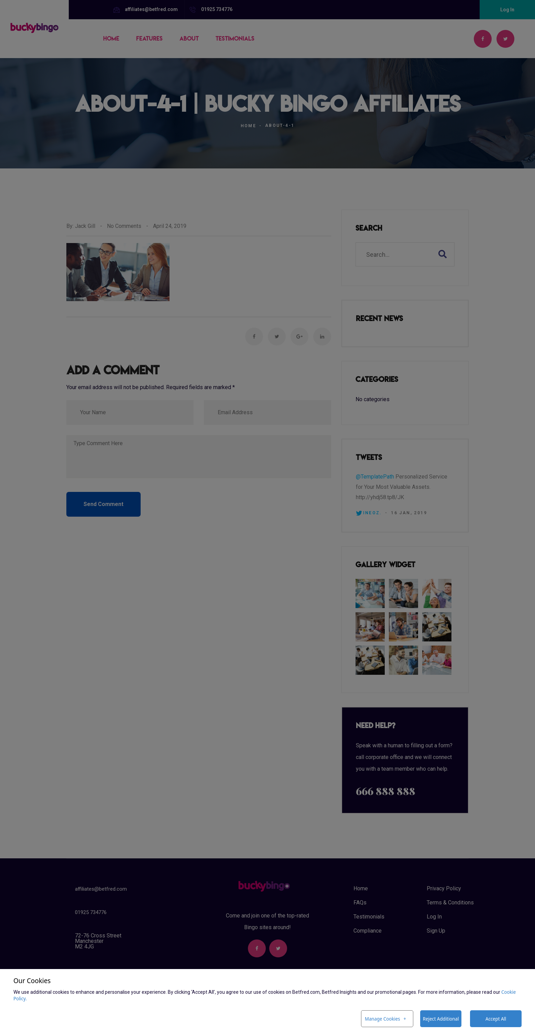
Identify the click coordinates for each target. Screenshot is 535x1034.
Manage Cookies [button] (382, 1018)
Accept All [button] (495, 1018)
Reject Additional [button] (441, 1018)
